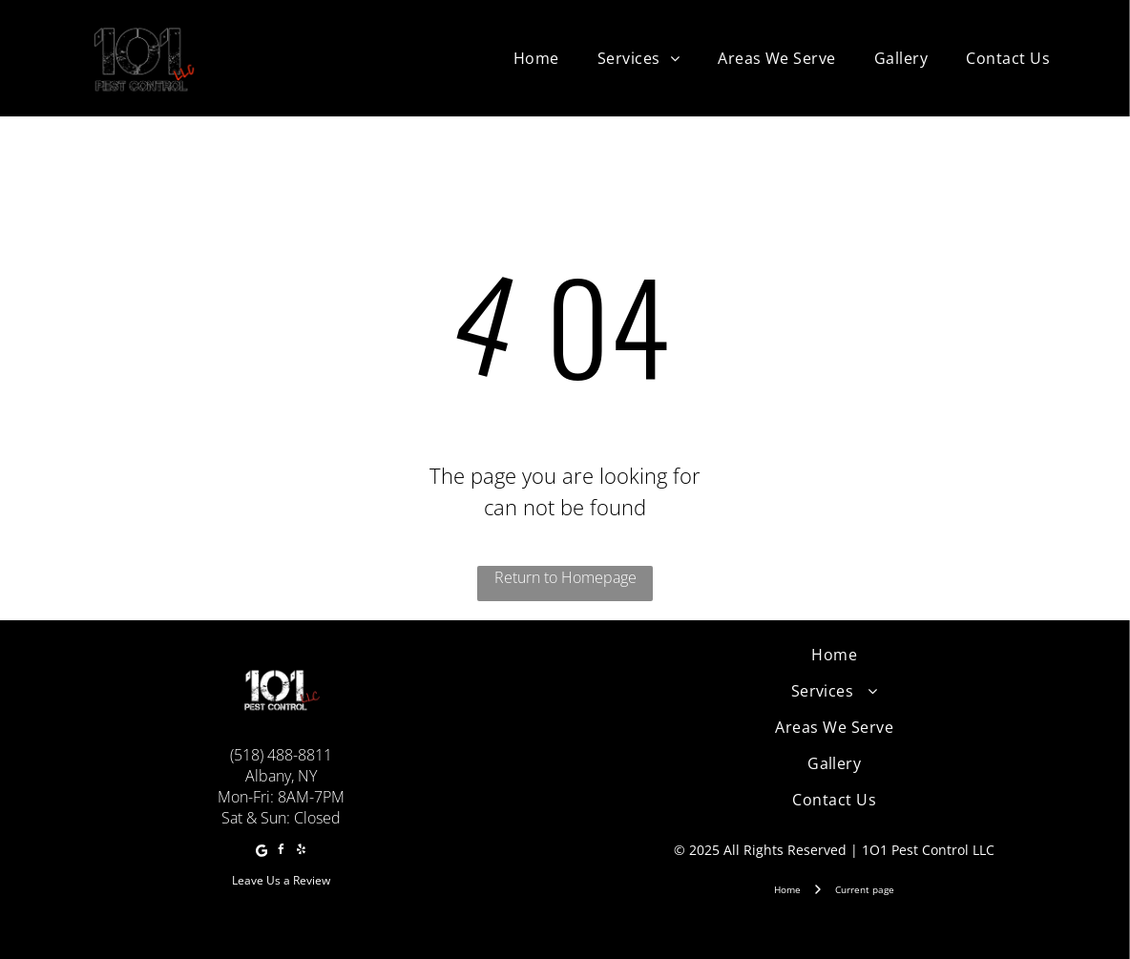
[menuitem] (536, 58)
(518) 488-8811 (281, 754)
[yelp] (301, 853)
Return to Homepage (565, 577)
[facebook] (281, 853)
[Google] (261, 853)
